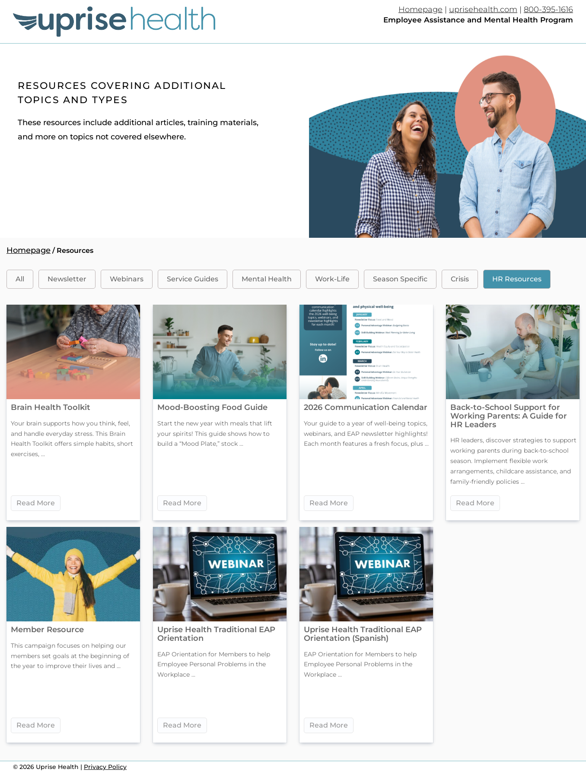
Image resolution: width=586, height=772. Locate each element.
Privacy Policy (105, 767)
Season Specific (400, 279)
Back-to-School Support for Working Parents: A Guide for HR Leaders (508, 416)
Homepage (420, 9)
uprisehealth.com (483, 9)
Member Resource (47, 629)
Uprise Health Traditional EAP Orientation (216, 634)
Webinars (126, 279)
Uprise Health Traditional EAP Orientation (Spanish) (363, 634)
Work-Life (332, 279)
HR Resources (516, 279)
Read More (35, 503)
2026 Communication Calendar (365, 407)
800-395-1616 (548, 9)
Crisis (460, 279)
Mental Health (267, 279)
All (20, 279)
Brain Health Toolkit (50, 407)
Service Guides (192, 279)
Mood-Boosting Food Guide (212, 407)
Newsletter (67, 279)
